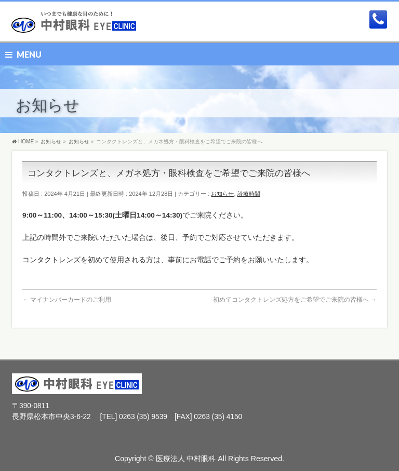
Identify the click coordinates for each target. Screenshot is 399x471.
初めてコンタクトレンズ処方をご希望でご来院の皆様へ (295, 299)
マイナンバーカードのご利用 (66, 299)
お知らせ (222, 194)
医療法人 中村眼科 (186, 458)
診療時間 (248, 194)
